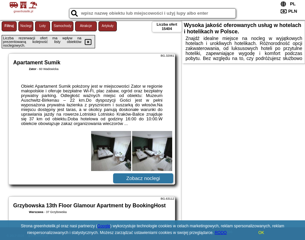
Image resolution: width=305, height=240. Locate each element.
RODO (221, 232)
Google (103, 226)
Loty (42, 26)
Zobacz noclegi (143, 178)
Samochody (62, 26)
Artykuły (108, 26)
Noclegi (25, 26)
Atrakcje (86, 26)
